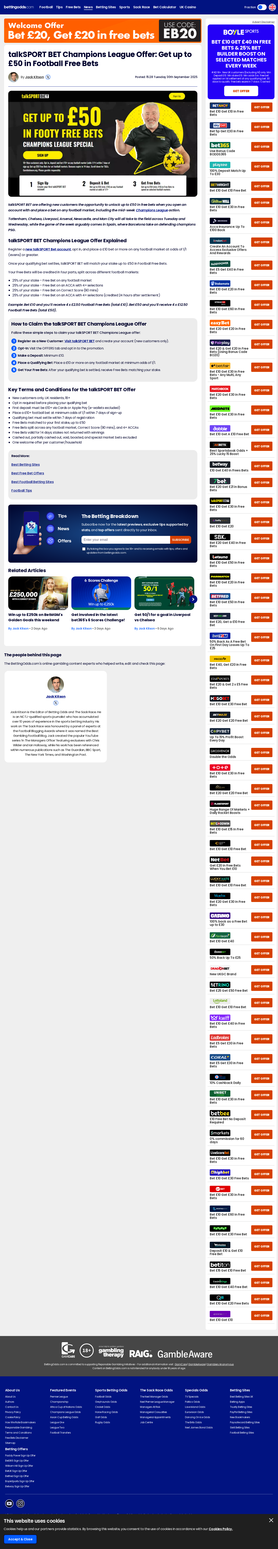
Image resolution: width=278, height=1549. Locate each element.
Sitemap (10, 1443)
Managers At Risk (150, 1407)
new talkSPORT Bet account (48, 249)
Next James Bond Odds (199, 1427)
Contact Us (11, 1407)
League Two (57, 1427)
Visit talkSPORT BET (80, 341)
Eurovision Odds (194, 1412)
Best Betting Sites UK (241, 1396)
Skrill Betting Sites (240, 1427)
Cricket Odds (102, 1407)
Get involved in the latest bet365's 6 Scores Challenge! (98, 617)
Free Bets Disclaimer (16, 1438)
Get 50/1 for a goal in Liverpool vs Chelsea (162, 617)
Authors (9, 1402)
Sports (124, 7)
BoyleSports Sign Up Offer (19, 1481)
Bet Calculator (164, 7)
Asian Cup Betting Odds (64, 1417)
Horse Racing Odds (106, 1412)
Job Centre (146, 1422)
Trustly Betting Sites (241, 1407)
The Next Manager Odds (154, 1396)
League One (57, 1422)
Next (193, 599)
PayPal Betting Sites (241, 1412)
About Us (10, 1396)
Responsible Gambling (18, 1427)
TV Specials (192, 1396)
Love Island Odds (195, 1407)
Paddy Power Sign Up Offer (20, 1455)
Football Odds (103, 1396)
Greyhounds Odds (106, 1402)
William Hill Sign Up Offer (19, 1466)
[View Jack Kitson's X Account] (48, 77)
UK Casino (188, 7)
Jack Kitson (34, 77)
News (88, 7)
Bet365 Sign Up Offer (16, 1460)
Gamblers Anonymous (220, 1364)
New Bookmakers (240, 1417)
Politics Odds (192, 1402)
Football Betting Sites (242, 1432)
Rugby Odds (102, 1422)
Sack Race (141, 7)
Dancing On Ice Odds (197, 1417)
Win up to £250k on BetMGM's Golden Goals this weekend (35, 617)
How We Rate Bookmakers (20, 1422)
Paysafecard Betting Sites (245, 1422)
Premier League (59, 1396)
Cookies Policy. (221, 1529)
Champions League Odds (65, 1412)
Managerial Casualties (153, 1412)
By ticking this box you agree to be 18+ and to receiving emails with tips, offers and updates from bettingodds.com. (135, 550)
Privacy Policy (13, 1412)
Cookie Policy (12, 1417)
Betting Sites (106, 7)
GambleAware (196, 1364)
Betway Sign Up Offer (17, 1486)
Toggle (262, 7)
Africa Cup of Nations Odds (66, 1407)
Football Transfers (60, 1432)
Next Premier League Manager (157, 1402)
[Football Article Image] (38, 593)
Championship (59, 1402)
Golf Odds (101, 1417)
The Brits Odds (193, 1422)
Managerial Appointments (155, 1417)
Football (46, 7)
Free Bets (73, 7)
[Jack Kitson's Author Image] (55, 685)
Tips (59, 7)
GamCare (181, 1364)
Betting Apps (237, 1402)
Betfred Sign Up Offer (17, 1476)
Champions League (152, 210)
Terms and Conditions (18, 1432)
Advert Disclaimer (263, 22)
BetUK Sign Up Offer (16, 1471)
